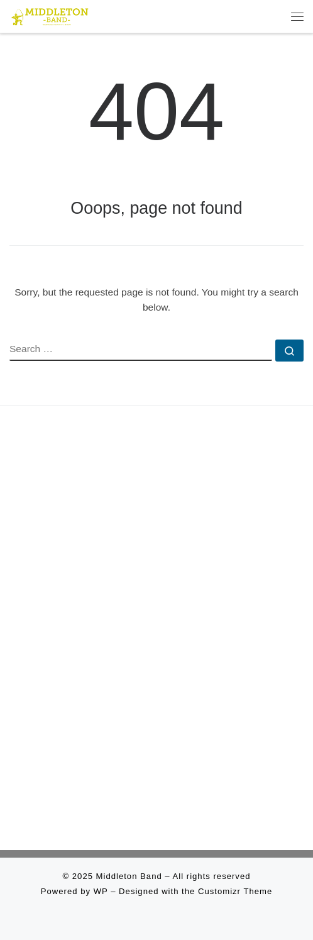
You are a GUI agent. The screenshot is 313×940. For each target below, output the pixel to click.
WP (101, 891)
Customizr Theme (235, 891)
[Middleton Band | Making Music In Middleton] (50, 15)
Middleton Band (129, 876)
